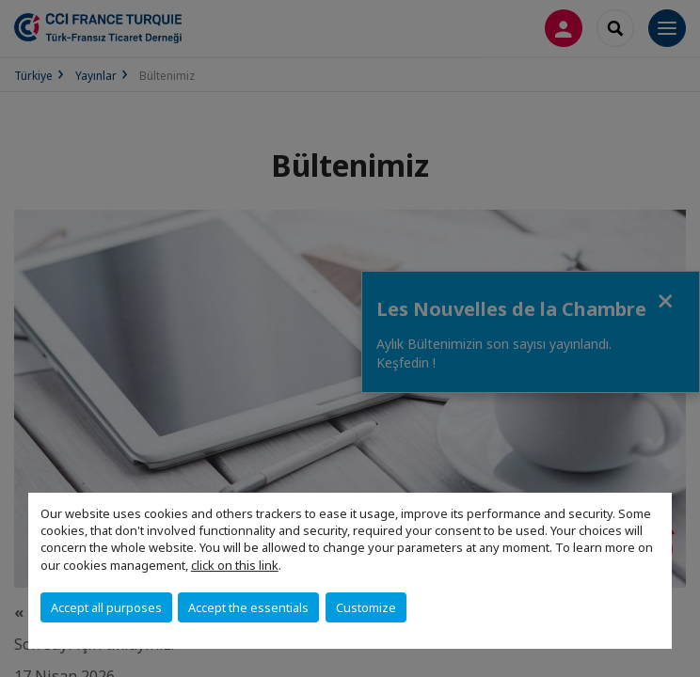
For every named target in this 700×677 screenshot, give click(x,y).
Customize (366, 607)
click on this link (234, 565)
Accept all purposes (106, 607)
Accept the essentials (248, 607)
